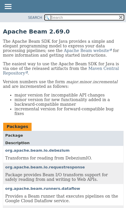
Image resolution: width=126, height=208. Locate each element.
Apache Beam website (86, 50)
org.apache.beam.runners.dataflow (42, 188)
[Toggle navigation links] (8, 7)
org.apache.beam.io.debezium (37, 150)
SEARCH (35, 18)
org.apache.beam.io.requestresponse (45, 167)
